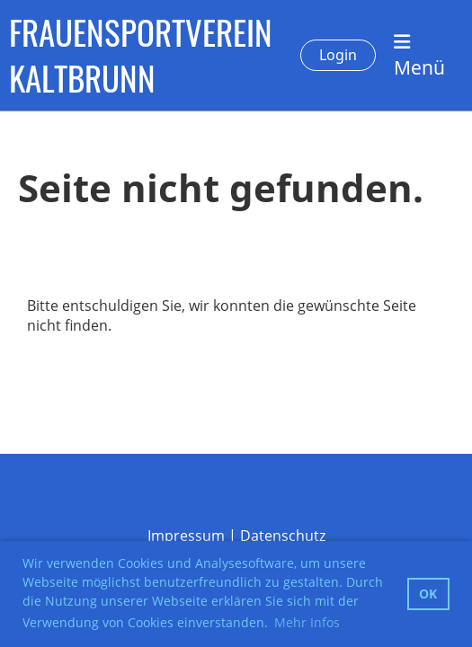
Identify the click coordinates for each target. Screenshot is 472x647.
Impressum (186, 535)
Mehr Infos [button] (307, 622)
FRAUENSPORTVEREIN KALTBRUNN (140, 55)
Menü (419, 56)
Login (338, 55)
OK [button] (428, 593)
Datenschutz (282, 535)
